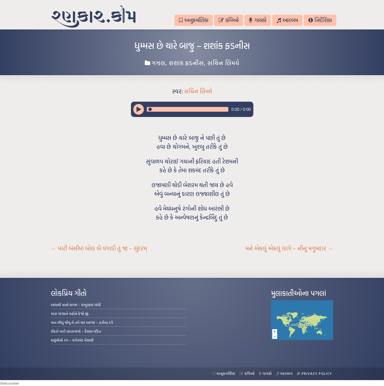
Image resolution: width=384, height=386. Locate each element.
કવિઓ (229, 20)
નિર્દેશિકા (320, 20)
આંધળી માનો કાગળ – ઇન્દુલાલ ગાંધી (76, 304)
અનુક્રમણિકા (193, 20)
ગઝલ (158, 62)
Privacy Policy (314, 373)
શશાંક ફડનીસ (186, 62)
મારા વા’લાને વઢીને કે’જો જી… (71, 313)
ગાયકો (257, 20)
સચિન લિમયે (223, 62)
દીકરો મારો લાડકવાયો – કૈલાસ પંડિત (76, 331)
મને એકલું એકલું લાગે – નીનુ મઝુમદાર (289, 248)
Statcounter (9, 383)
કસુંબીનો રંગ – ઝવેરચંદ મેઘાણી (72, 340)
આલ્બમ (287, 20)
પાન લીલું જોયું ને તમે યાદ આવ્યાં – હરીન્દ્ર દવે (82, 322)
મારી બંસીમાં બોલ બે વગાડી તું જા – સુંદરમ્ (99, 248)
